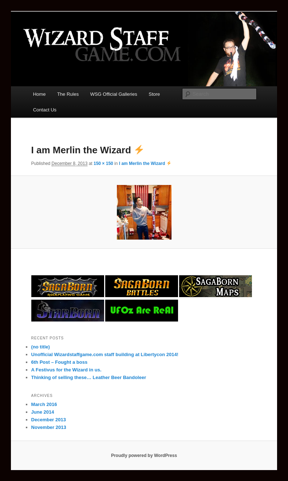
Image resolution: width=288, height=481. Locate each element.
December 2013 (48, 419)
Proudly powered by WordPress (144, 455)
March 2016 (44, 404)
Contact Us (44, 110)
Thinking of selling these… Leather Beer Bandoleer (88, 377)
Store (154, 94)
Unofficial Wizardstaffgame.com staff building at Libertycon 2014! (104, 354)
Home (39, 94)
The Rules (68, 94)
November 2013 (48, 427)
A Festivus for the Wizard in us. (66, 369)
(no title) (40, 347)
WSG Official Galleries (113, 94)
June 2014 (42, 412)
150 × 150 (103, 163)
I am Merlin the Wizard (145, 163)
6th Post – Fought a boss (59, 362)
